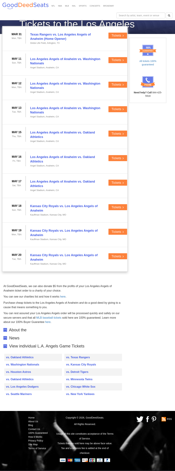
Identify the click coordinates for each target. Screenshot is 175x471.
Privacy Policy (35, 440)
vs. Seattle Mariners (19, 394)
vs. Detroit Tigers (77, 371)
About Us (33, 421)
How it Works (35, 436)
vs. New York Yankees (80, 394)
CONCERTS (95, 6)
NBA (60, 6)
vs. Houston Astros (18, 371)
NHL (74, 6)
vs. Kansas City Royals (81, 364)
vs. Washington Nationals (22, 364)
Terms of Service (37, 448)
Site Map (33, 444)
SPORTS (83, 6)
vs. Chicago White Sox (80, 386)
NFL (53, 6)
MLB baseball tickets (48, 317)
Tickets (118, 35)
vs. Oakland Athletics (20, 357)
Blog (30, 425)
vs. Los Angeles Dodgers (22, 386)
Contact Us (34, 429)
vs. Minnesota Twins (79, 379)
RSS (169, 418)
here (63, 296)
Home (31, 417)
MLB (67, 6)
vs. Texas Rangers (78, 357)
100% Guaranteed (38, 433)
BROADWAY (108, 6)
